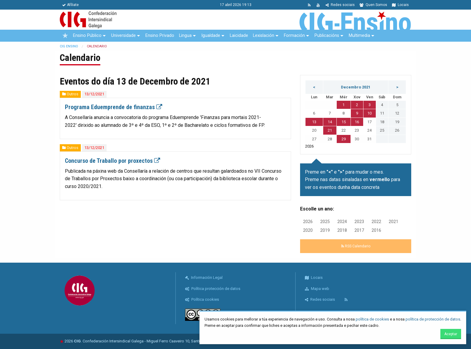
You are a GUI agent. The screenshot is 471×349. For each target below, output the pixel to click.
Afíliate (70, 5)
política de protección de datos (433, 319)
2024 (342, 221)
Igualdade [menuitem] (210, 35)
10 (369, 113)
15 (344, 122)
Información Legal (204, 277)
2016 (376, 230)
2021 (393, 221)
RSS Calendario (355, 246)
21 (330, 130)
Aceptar (450, 334)
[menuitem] (65, 36)
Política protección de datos (212, 288)
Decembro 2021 (355, 87)
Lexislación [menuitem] (263, 35)
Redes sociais (340, 5)
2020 (308, 230)
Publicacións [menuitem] (327, 35)
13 (314, 122)
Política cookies (202, 299)
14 (330, 122)
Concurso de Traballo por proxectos (112, 160)
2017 (359, 230)
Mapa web (317, 288)
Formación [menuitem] (294, 35)
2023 (359, 221)
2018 (342, 230)
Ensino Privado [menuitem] (159, 35)
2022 (376, 221)
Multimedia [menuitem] (359, 35)
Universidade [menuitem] (123, 35)
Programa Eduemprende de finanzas (113, 107)
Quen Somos (373, 5)
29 (344, 139)
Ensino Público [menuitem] (87, 35)
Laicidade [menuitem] (239, 35)
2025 (325, 221)
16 (357, 122)
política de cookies (372, 319)
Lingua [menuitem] (185, 35)
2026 (308, 221)
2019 (325, 230)
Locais (400, 5)
